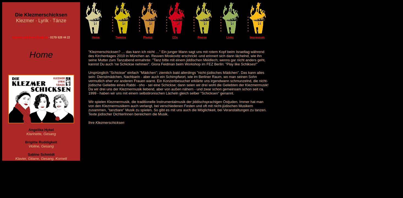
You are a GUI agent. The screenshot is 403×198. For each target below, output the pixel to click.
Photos (148, 37)
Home (96, 37)
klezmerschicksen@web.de (30, 37)
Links (229, 37)
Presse (202, 37)
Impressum (257, 37)
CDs (175, 37)
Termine (120, 37)
